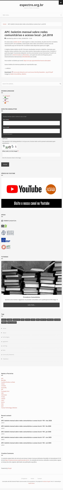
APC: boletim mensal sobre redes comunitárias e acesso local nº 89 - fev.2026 (26, 426)
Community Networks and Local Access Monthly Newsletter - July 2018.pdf (33, 72)
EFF (2, 389)
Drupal (9, 468)
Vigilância (4, 322)
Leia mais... (31, 305)
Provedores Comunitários (31, 297)
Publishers (5, 359)
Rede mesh (43, 319)
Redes (22, 319)
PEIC (2, 404)
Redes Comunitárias (15, 74)
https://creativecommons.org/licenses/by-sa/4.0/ (17, 460)
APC (2, 378)
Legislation (5, 341)
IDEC (2, 393)
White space (50, 319)
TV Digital (9, 319)
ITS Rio (3, 397)
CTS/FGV (3, 386)
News (3, 350)
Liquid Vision (31, 483)
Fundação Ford (5, 391)
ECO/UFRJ (3, 387)
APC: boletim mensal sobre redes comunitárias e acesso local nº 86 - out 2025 (26, 443)
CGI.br (3, 384)
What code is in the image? (10, 151)
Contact (40, 478)
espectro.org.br (31, 4)
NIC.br (3, 402)
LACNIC (3, 398)
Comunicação (16, 319)
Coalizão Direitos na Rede (8, 382)
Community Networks (8, 354)
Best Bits (3, 380)
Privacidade (57, 319)
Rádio (38, 319)
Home (4, 24)
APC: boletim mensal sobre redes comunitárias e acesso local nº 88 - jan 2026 (26, 432)
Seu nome (6, 119)
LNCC (2, 400)
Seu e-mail (6, 127)
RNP (2, 406)
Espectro (4, 319)
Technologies (5, 337)
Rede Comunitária (12, 322)
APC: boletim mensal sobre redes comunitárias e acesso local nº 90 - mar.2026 (26, 420)
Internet (33, 319)
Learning (4, 346)
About (4, 333)
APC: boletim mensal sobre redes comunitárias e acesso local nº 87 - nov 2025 (26, 437)
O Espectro (24, 478)
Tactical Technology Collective (9, 407)
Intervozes (4, 395)
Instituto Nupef (46, 481)
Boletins (24, 74)
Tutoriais (28, 319)
